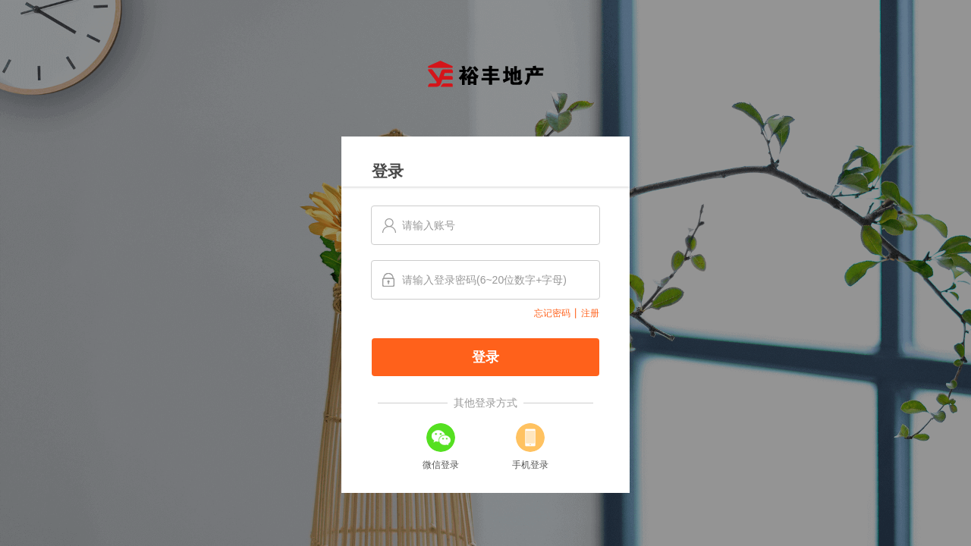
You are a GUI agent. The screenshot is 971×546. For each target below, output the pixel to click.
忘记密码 (552, 313)
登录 (485, 357)
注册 (590, 313)
